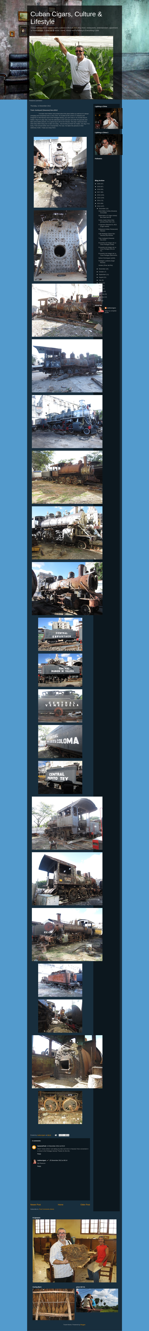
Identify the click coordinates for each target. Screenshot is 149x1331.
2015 (99, 198)
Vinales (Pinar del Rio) (105, 265)
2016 (99, 195)
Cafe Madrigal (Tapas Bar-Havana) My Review (106, 234)
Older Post (85, 1205)
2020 (99, 184)
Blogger (82, 1324)
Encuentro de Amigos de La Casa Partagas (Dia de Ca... (107, 249)
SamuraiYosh (41, 1146)
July (100, 280)
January (101, 297)
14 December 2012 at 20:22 (56, 1146)
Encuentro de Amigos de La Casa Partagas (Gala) (107, 243)
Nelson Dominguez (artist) (106, 258)
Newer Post (35, 1205)
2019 (99, 186)
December (102, 208)
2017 (99, 192)
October (101, 272)
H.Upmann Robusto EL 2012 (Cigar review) (107, 225)
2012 (99, 206)
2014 (99, 200)
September (102, 274)
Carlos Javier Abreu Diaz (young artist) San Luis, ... (107, 221)
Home (60, 1205)
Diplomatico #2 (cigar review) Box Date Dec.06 (107, 216)
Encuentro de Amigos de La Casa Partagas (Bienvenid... (108, 254)
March (101, 291)
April (100, 288)
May (100, 286)
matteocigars (41, 1160)
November (102, 269)
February (102, 294)
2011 (99, 300)
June (100, 283)
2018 (99, 189)
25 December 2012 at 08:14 (58, 1160)
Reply (39, 1154)
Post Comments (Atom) (46, 1209)
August (101, 277)
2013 (99, 203)
